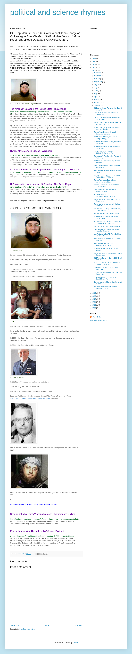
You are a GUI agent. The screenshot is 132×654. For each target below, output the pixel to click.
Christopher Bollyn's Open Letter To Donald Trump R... (106, 278)
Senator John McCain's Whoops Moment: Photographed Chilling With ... (46, 169)
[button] (11, 113)
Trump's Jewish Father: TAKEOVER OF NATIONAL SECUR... (107, 123)
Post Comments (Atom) (27, 629)
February (97, 102)
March (96, 99)
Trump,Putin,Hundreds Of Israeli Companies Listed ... (105, 133)
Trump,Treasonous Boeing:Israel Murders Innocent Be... (105, 181)
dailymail (55, 398)
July (95, 88)
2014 (94, 299)
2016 (94, 293)
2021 (94, 58)
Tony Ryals (97, 317)
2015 (94, 296)
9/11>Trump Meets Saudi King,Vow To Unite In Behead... (107, 128)
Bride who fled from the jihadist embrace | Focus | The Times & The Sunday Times (40, 396)
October (97, 79)
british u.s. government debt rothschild (107, 226)
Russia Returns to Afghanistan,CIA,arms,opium (104, 195)
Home (47, 625)
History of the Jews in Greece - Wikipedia (31, 151)
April (96, 97)
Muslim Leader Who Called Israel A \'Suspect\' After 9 (37, 531)
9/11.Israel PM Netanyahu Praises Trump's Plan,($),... (105, 138)
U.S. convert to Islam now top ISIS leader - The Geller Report (41, 184)
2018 (94, 67)
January (97, 105)
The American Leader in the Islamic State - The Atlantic (38, 109)
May (96, 93)
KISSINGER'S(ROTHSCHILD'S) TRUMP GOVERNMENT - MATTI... (108, 222)
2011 (94, 308)
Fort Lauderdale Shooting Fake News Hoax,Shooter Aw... (106, 230)
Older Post (78, 625)
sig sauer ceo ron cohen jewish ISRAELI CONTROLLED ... (107, 186)
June (96, 91)
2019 (94, 64)
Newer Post (15, 625)
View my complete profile (98, 320)
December (98, 73)
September (98, 82)
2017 (94, 70)
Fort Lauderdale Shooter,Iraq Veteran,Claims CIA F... (103, 244)
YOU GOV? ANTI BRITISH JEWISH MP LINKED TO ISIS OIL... (107, 263)
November (98, 76)
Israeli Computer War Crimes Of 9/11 (106, 214)
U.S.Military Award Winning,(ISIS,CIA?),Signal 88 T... (103, 152)
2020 (94, 61)
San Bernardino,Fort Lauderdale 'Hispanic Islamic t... (105, 190)
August (97, 85)
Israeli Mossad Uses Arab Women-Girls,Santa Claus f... (105, 287)
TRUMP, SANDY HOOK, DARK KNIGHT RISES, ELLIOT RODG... (107, 176)
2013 (94, 302)
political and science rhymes (57, 12)
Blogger (75, 643)
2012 (94, 305)
